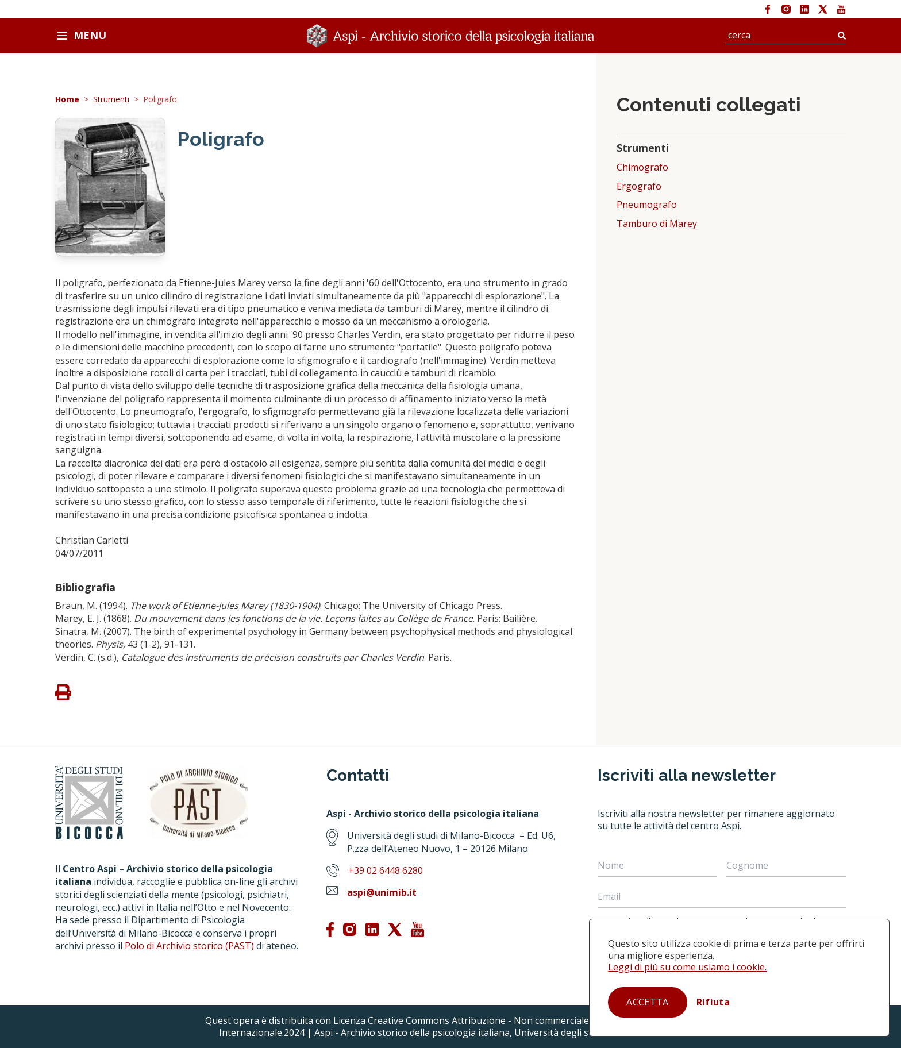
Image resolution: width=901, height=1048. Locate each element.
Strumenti (111, 100)
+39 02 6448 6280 (385, 870)
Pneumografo (647, 205)
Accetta (647, 1002)
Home (67, 100)
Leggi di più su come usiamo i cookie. (687, 967)
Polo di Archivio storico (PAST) (189, 945)
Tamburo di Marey (657, 224)
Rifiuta (713, 1002)
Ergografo (639, 186)
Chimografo (642, 167)
